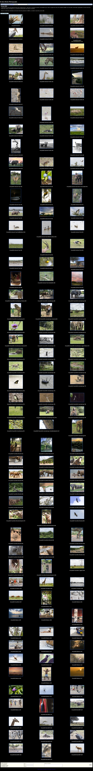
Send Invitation (49, 769)
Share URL (53, 769)
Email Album (45, 769)
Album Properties (40, 769)
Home (12, 4)
